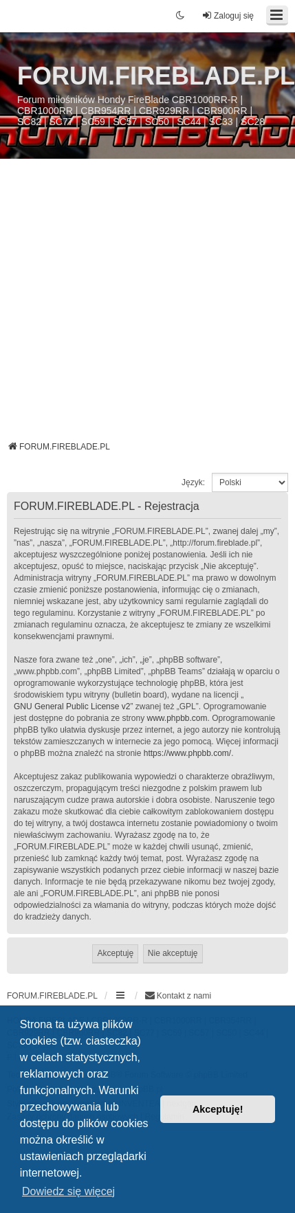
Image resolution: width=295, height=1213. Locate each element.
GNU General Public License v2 (72, 706)
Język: (193, 482)
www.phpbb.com (176, 718)
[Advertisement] (144, 305)
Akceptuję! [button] (218, 1109)
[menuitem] (177, 996)
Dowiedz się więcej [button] (68, 1191)
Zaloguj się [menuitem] (227, 15)
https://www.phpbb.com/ (187, 753)
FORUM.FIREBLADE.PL (156, 76)
